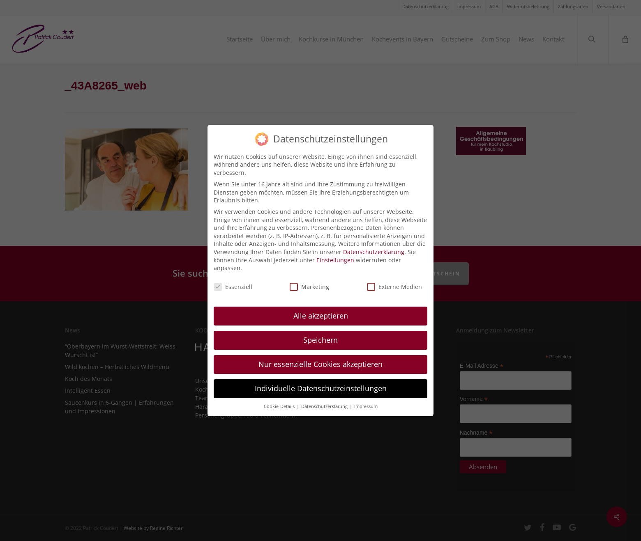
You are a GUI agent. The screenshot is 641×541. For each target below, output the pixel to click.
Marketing (309, 283)
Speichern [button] (320, 336)
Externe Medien (394, 283)
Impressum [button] (366, 402)
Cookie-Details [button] (280, 402)
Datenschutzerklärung (373, 248)
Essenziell (233, 283)
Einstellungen (335, 256)
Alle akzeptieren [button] (320, 312)
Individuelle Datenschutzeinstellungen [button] (321, 384)
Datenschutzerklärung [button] (325, 402)
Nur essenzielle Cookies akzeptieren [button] (320, 360)
